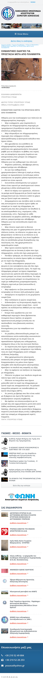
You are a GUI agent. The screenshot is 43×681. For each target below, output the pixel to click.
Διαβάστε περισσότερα (19, 523)
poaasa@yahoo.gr (15, 665)
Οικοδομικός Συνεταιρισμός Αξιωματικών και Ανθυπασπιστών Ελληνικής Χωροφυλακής (23, 631)
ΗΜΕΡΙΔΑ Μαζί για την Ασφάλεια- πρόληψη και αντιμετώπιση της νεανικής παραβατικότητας (22, 455)
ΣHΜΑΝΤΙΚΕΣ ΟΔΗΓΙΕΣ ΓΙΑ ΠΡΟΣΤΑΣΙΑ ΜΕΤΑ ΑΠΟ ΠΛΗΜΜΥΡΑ (17, 47)
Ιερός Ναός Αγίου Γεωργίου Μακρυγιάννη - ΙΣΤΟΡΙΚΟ (20, 542)
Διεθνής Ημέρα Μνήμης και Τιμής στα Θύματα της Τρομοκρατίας (24, 440)
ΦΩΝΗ (33, 2)
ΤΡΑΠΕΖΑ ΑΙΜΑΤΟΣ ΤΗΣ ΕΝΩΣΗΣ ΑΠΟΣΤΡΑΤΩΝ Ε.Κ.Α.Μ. (22, 530)
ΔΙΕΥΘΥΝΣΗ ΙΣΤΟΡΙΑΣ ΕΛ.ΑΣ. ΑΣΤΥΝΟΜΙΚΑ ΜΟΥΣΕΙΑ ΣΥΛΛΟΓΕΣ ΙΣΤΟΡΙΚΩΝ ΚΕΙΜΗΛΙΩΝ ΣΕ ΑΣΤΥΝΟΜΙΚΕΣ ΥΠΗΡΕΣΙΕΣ (23, 516)
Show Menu (21, 34)
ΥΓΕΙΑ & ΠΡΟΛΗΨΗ (32, 45)
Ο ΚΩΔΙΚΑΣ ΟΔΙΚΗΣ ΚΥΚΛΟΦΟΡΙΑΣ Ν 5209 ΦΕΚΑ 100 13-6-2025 (24, 448)
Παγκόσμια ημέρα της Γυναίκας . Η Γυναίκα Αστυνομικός (23, 462)
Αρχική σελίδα (6, 45)
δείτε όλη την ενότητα (21, 485)
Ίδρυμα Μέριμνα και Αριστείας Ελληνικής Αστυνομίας (22, 581)
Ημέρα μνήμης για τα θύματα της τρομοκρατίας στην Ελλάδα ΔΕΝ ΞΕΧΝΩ (25, 470)
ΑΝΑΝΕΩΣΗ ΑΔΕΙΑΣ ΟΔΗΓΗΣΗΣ (22, 570)
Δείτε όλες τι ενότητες (21, 41)
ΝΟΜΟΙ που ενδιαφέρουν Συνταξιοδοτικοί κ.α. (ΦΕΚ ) (20, 618)
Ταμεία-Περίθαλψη (18, 45)
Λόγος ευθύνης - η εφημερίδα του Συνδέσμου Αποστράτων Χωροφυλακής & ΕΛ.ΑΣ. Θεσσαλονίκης (25, 558)
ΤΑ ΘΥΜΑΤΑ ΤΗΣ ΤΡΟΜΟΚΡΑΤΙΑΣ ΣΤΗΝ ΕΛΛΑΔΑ (25, 479)
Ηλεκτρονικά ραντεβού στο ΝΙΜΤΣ (23, 592)
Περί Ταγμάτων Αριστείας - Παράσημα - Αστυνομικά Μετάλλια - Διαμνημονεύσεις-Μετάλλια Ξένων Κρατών (25, 604)
